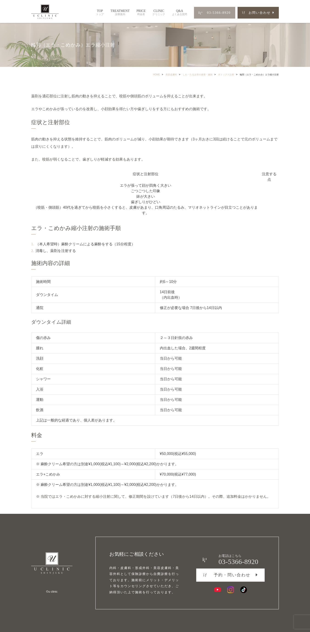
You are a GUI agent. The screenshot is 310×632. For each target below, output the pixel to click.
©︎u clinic (51, 591)
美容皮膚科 (171, 74)
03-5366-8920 (215, 12)
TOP (100, 12)
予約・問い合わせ (226, 574)
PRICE (141, 12)
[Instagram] (230, 589)
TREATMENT (120, 12)
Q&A (179, 12)
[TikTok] (243, 589)
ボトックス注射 (226, 74)
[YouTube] (217, 589)
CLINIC (158, 12)
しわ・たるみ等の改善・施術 (198, 74)
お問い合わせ (256, 12)
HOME (156, 74)
